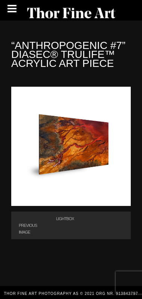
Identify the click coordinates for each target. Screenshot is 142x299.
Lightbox (65, 218)
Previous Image (28, 228)
